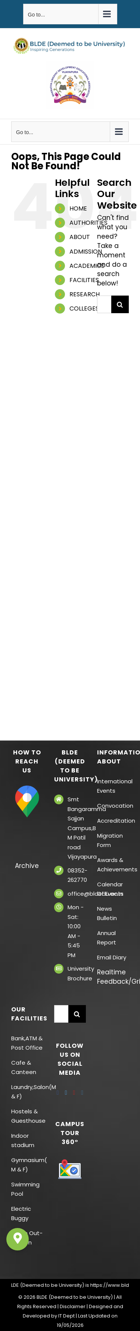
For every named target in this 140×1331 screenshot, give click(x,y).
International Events (113, 786)
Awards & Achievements (113, 864)
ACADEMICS (87, 265)
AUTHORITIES (88, 222)
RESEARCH (84, 294)
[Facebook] (58, 1093)
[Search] (120, 304)
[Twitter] (66, 1093)
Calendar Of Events (110, 889)
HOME (78, 208)
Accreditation (113, 821)
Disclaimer (72, 1306)
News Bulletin (107, 913)
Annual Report (106, 937)
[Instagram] (82, 1093)
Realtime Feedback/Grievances (113, 977)
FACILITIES (84, 280)
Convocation (113, 806)
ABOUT (79, 237)
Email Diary (111, 957)
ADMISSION (85, 251)
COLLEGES (84, 308)
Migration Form (110, 840)
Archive (27, 865)
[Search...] (104, 304)
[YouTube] (74, 1093)
